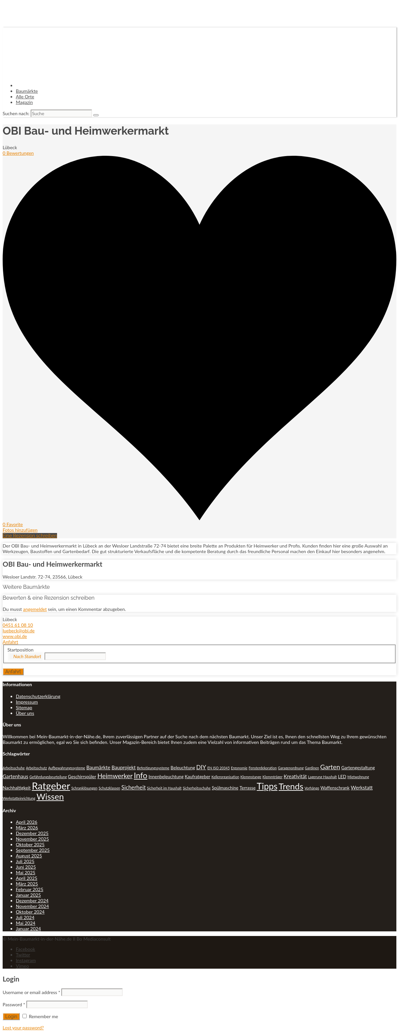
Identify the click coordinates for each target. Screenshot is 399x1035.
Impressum (27, 702)
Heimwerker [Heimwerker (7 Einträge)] (115, 776)
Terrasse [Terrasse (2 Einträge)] (248, 787)
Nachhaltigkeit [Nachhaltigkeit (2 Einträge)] (17, 787)
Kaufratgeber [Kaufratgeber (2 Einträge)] (197, 776)
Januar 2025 (28, 895)
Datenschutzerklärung (38, 696)
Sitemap (24, 707)
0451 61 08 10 (18, 625)
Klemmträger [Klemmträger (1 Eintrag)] (272, 777)
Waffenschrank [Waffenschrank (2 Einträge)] (335, 787)
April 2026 (26, 822)
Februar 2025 (29, 889)
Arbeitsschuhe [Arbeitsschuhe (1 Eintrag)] (14, 768)
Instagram (26, 960)
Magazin (24, 102)
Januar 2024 (28, 928)
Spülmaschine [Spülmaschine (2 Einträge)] (225, 787)
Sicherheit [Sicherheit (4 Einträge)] (133, 787)
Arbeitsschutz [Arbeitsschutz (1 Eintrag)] (36, 768)
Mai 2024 (25, 923)
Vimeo (22, 966)
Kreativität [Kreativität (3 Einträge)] (295, 776)
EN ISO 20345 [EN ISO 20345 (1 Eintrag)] (218, 768)
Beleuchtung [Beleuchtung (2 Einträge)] (182, 767)
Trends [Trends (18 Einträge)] (291, 786)
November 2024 (32, 906)
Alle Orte (25, 96)
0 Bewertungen (18, 153)
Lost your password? (23, 1027)
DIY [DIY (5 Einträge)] (201, 767)
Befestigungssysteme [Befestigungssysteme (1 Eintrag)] (153, 768)
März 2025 (27, 883)
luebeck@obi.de (19, 630)
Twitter (23, 954)
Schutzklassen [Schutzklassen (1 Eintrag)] (109, 788)
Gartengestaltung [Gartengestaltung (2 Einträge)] (358, 767)
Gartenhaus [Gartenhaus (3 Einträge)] (15, 776)
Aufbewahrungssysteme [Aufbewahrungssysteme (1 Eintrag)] (66, 768)
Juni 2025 (26, 867)
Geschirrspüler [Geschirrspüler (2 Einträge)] (82, 776)
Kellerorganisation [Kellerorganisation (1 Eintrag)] (225, 777)
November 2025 (32, 839)
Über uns (25, 713)
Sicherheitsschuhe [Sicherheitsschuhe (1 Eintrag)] (197, 788)
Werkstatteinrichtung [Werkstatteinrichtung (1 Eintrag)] (19, 798)
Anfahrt (10, 642)
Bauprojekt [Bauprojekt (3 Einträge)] (123, 767)
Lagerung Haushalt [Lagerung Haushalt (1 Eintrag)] (322, 777)
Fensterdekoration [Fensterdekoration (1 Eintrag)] (263, 768)
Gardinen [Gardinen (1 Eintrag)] (312, 768)
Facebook (25, 949)
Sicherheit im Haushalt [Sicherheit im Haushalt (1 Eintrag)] (164, 788)
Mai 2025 (25, 872)
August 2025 (29, 855)
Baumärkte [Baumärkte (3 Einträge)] (98, 767)
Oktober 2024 (30, 912)
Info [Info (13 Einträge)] (140, 775)
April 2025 (26, 878)
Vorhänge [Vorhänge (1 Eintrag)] (311, 788)
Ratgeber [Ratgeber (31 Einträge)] (51, 785)
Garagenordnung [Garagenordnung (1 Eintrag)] (291, 768)
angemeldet (35, 609)
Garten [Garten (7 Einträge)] (330, 767)
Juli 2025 (25, 861)
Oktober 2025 (30, 844)
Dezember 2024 (32, 900)
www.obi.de (15, 636)
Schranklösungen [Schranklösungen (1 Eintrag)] (84, 788)
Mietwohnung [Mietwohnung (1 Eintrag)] (358, 777)
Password (14, 1004)
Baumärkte (27, 91)
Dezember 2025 (32, 833)
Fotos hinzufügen (20, 530)
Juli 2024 (25, 917)
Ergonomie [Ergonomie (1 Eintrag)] (239, 768)
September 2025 (33, 850)
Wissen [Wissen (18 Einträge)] (50, 796)
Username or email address (31, 992)
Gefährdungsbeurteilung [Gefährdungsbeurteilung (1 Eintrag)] (48, 777)
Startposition (21, 649)
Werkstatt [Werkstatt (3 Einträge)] (362, 787)
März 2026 (27, 827)
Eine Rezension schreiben (30, 535)
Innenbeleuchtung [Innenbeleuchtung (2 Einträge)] (165, 776)
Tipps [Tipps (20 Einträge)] (267, 786)
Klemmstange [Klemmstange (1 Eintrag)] (250, 777)
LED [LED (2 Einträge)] (342, 776)
